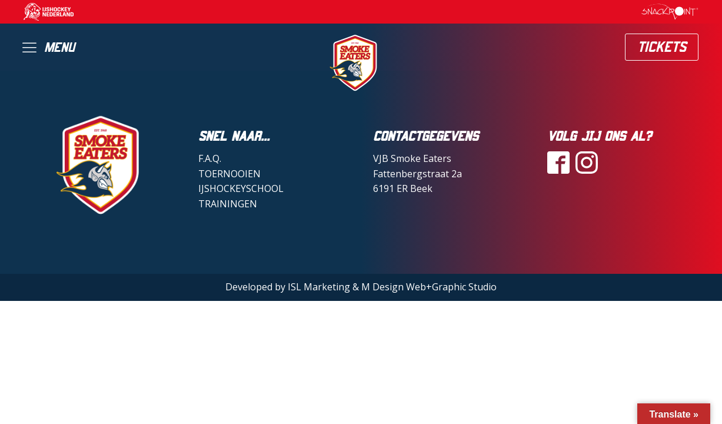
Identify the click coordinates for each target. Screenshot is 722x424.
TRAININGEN (227, 203)
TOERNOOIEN (229, 173)
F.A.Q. (209, 158)
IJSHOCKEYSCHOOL (241, 188)
